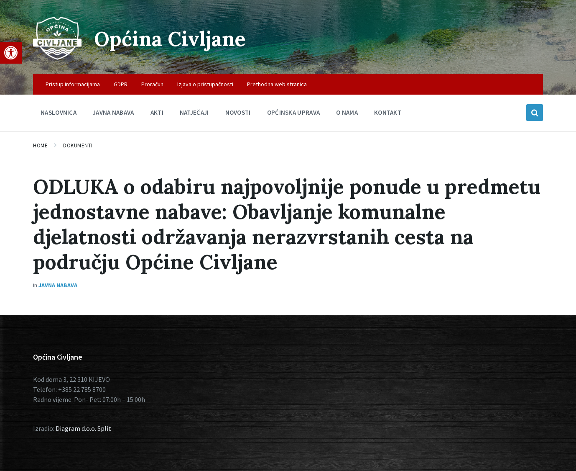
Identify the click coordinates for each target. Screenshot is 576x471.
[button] (11, 53)
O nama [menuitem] (347, 112)
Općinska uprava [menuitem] (293, 112)
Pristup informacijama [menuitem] (73, 84)
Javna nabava (57, 285)
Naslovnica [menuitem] (58, 112)
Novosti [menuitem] (238, 112)
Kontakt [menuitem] (387, 112)
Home (40, 145)
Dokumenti (78, 145)
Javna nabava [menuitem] (113, 112)
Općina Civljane (170, 38)
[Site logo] (57, 57)
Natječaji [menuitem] (194, 112)
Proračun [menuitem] (152, 84)
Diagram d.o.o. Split (83, 428)
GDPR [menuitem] (120, 84)
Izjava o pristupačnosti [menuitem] (205, 84)
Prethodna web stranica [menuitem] (277, 84)
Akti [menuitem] (156, 112)
